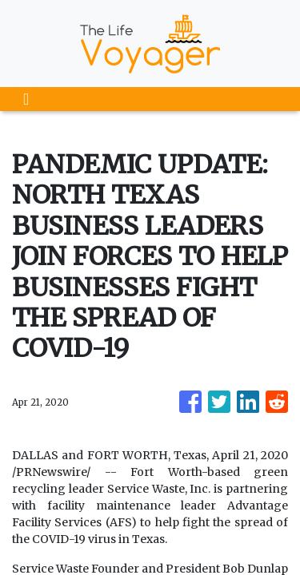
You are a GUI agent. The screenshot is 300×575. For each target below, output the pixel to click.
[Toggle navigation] (26, 99)
